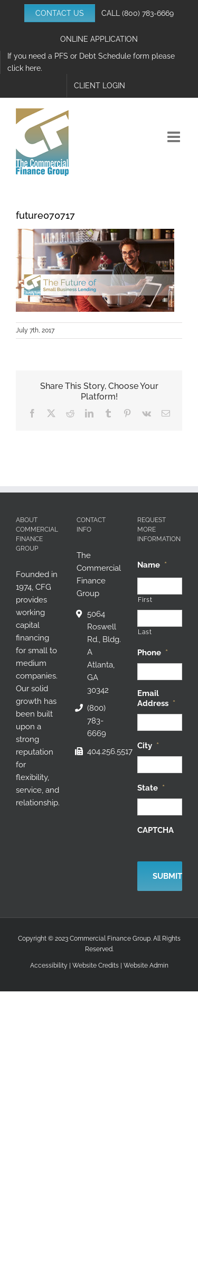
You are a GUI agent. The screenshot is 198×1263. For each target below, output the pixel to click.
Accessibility (49, 965)
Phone (152, 652)
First (145, 599)
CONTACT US (59, 13)
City (148, 745)
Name (152, 565)
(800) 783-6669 (148, 13)
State (151, 788)
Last (145, 632)
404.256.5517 (104, 751)
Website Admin (146, 965)
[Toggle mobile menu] (174, 136)
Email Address (156, 699)
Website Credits (95, 965)
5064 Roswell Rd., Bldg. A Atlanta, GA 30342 (104, 652)
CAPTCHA (155, 830)
